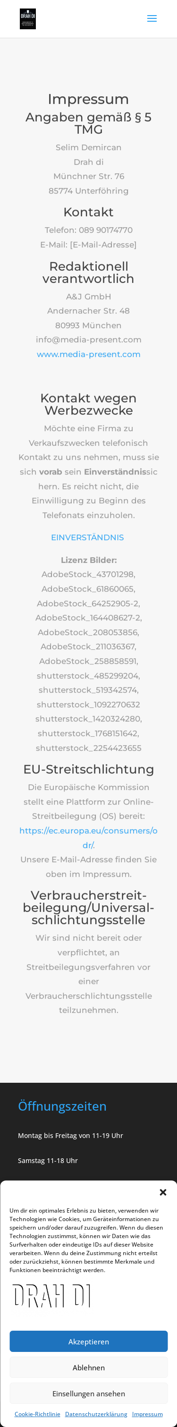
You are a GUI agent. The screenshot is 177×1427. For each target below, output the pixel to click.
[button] (163, 1192)
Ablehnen (89, 1367)
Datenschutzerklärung (96, 1414)
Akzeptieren (88, 1341)
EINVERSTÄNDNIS (88, 527)
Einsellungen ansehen (88, 1393)
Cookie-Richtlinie (37, 1414)
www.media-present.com (89, 343)
